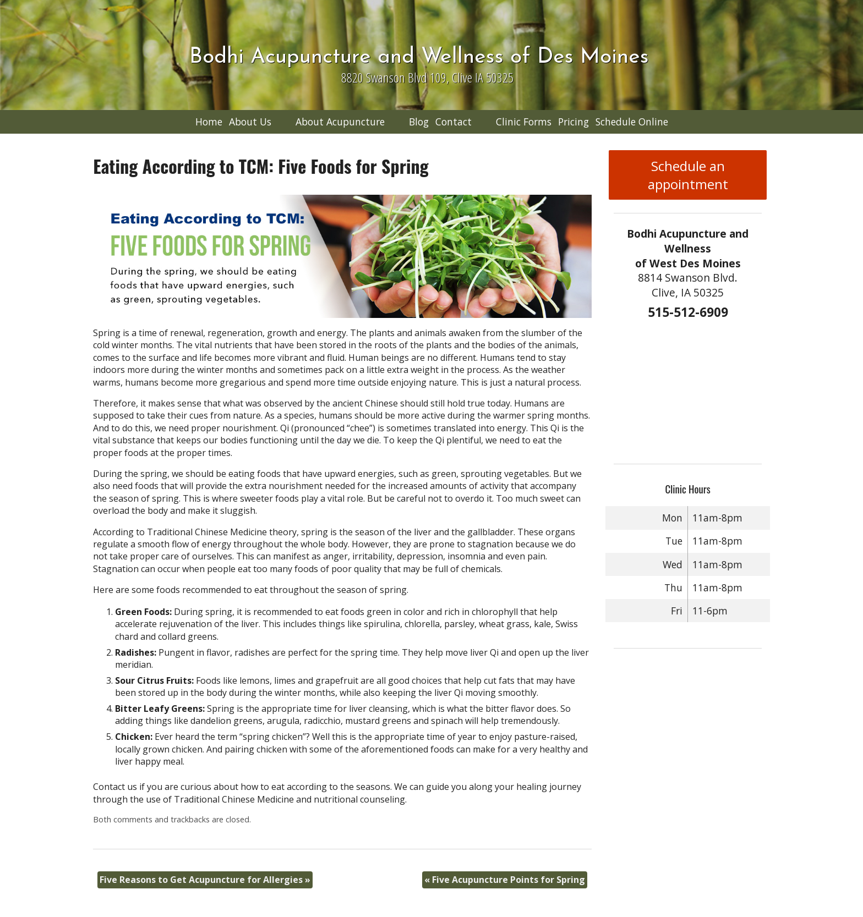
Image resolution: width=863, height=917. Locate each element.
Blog (419, 121)
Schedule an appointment (688, 175)
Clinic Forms (523, 121)
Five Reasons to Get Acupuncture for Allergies (205, 880)
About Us (250, 121)
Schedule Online (632, 121)
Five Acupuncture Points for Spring (504, 880)
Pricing (573, 121)
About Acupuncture (340, 121)
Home (208, 121)
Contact (453, 121)
